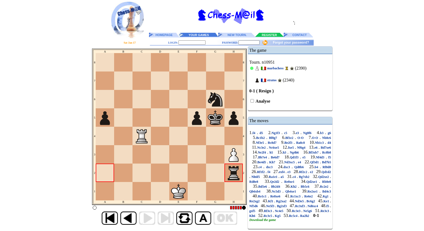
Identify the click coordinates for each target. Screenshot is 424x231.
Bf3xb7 (314, 152)
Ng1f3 (276, 133)
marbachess (275, 68)
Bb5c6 (305, 186)
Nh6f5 (255, 177)
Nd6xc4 (313, 206)
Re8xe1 (289, 182)
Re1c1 (263, 196)
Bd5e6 (263, 186)
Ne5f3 (270, 206)
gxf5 (252, 211)
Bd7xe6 (325, 147)
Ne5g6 (307, 211)
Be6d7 (275, 157)
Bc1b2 (261, 138)
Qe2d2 (275, 182)
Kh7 (272, 162)
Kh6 (252, 216)
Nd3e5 (300, 201)
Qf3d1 (315, 162)
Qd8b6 (299, 167)
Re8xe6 (275, 196)
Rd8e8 (254, 182)
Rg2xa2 (281, 201)
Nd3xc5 (290, 162)
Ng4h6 (294, 152)
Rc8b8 (326, 152)
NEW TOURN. (237, 35)
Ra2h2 (304, 216)
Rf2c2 (303, 172)
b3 (322, 133)
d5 (261, 133)
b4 (317, 167)
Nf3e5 (260, 143)
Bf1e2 (290, 138)
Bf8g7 (273, 138)
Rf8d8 (326, 167)
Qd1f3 (295, 157)
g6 (328, 133)
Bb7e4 (263, 157)
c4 (261, 167)
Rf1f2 (261, 172)
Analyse (262, 101)
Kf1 (271, 201)
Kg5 (277, 216)
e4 (299, 162)
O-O (300, 138)
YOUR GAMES (198, 35)
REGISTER (269, 35)
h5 (271, 152)
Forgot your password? (291, 42)
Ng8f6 (307, 133)
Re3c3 (325, 211)
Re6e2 (308, 196)
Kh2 (294, 186)
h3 (285, 152)
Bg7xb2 (304, 177)
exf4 (282, 172)
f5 (329, 157)
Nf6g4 (301, 147)
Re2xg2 (254, 201)
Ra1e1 (274, 177)
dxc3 (269, 167)
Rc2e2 (325, 186)
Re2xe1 (313, 191)
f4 (255, 133)
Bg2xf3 (281, 206)
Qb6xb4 (255, 191)
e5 (304, 157)
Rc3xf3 (300, 206)
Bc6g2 (311, 201)
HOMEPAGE (164, 35)
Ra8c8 (300, 143)
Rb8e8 (325, 182)
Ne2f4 (262, 152)
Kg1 (326, 196)
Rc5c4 (293, 216)
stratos (272, 80)
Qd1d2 (326, 172)
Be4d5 (262, 162)
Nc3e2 (262, 147)
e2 (311, 172)
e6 (316, 147)
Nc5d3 (277, 191)
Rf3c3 (268, 211)
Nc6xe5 (274, 147)
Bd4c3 (325, 191)
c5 (286, 133)
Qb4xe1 (291, 191)
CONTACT (299, 35)
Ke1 (326, 201)
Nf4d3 (321, 157)
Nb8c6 (326, 138)
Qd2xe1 (312, 182)
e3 (298, 133)
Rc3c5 (268, 216)
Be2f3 (289, 143)
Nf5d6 (254, 206)
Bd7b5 (326, 162)
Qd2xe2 (324, 177)
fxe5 (291, 147)
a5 (282, 177)
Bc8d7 (272, 143)
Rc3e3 (297, 211)
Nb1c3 (320, 143)
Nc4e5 (279, 211)
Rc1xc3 (296, 196)
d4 (328, 143)
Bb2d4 (276, 186)
